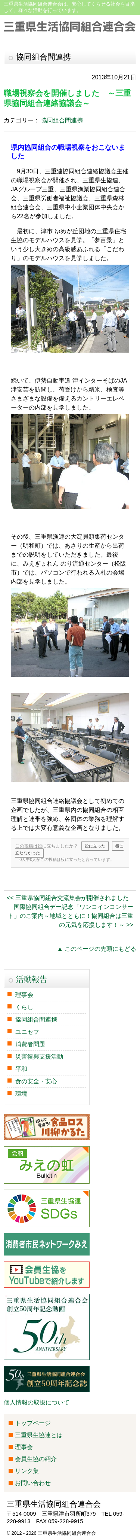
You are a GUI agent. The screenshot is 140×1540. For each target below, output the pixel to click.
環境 (21, 1093)
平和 (21, 1069)
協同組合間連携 (62, 120)
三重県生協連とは (39, 1435)
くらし (24, 1007)
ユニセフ (27, 1032)
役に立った (95, 846)
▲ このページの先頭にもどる (96, 949)
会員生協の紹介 (36, 1459)
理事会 (24, 995)
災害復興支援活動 (39, 1056)
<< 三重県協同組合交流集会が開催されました (68, 898)
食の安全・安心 (36, 1081)
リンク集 (27, 1471)
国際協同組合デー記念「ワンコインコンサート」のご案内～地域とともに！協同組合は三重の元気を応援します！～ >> (70, 916)
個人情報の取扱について (36, 1402)
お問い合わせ (33, 1483)
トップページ (33, 1423)
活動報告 (31, 979)
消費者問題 (30, 1044)
